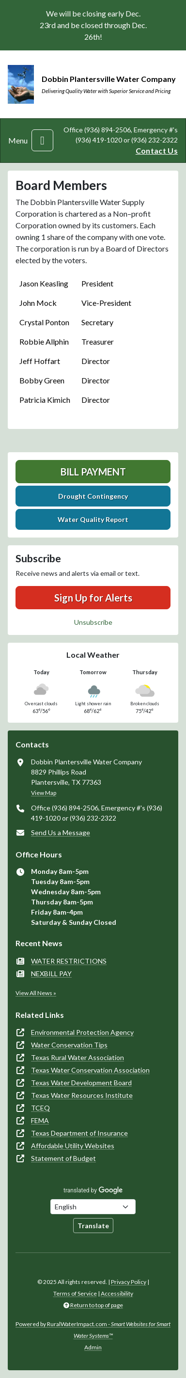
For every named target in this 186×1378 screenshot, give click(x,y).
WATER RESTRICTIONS (69, 961)
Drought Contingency (93, 496)
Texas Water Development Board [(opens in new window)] (81, 1082)
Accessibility (117, 1293)
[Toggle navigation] (42, 140)
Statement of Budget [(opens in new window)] (63, 1158)
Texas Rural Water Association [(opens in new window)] (77, 1057)
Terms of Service (75, 1293)
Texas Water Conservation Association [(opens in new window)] (90, 1070)
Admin (93, 1347)
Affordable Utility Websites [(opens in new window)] (72, 1145)
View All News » (36, 993)
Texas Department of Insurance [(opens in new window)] (79, 1133)
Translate (93, 1225)
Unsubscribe (93, 622)
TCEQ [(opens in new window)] (40, 1108)
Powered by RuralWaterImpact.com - (93, 1329)
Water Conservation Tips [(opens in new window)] (69, 1045)
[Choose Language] (93, 1206)
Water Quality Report (93, 519)
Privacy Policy (128, 1281)
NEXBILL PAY (51, 973)
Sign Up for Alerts (93, 597)
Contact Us (157, 150)
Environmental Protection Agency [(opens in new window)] (82, 1032)
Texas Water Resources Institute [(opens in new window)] (82, 1095)
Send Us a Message (60, 832)
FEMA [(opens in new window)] (40, 1120)
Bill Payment (93, 471)
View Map (43, 792)
